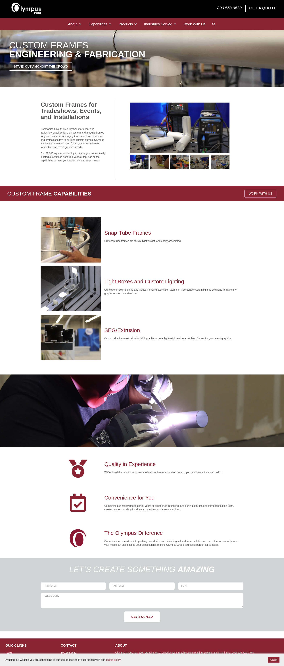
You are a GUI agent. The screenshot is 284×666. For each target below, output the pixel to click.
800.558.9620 (229, 8)
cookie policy (112, 659)
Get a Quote (262, 8)
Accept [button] (273, 659)
